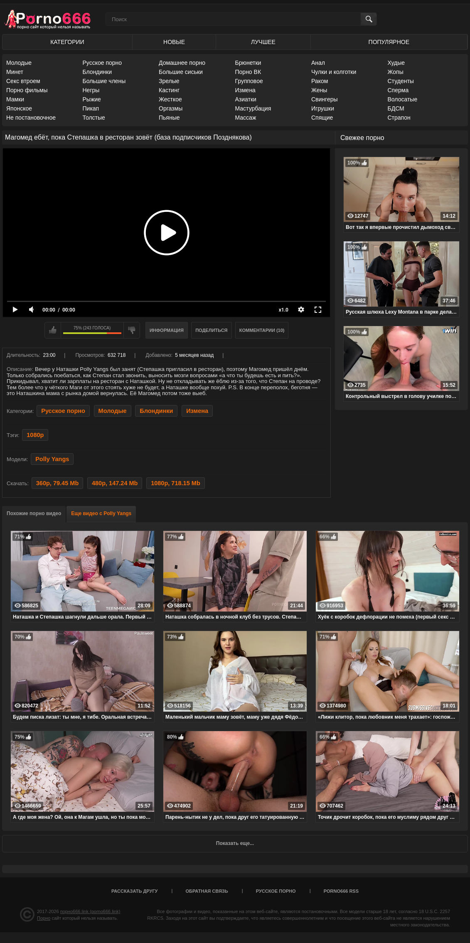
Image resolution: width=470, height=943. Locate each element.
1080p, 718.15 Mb (175, 483)
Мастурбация (253, 108)
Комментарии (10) (262, 330)
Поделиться (211, 330)
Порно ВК (248, 72)
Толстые (94, 117)
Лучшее (263, 42)
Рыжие (92, 99)
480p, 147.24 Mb (115, 483)
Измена (245, 90)
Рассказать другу (134, 891)
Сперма (398, 90)
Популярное (389, 42)
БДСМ (396, 108)
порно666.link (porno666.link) (90, 911)
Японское (19, 108)
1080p (35, 435)
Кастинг (169, 90)
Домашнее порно (182, 62)
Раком (319, 81)
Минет (14, 72)
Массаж (245, 117)
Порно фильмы (27, 90)
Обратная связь (207, 891)
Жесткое (170, 99)
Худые (396, 62)
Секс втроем (23, 81)
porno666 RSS (341, 891)
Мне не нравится (131, 330)
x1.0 (283, 310)
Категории (67, 42)
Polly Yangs (52, 459)
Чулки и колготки (333, 72)
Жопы (396, 72)
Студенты (401, 81)
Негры (91, 90)
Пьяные (169, 117)
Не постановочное (31, 117)
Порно (43, 918)
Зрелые (169, 81)
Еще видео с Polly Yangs (101, 513)
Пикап (91, 108)
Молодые (19, 62)
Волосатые (403, 99)
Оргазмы (170, 108)
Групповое (249, 81)
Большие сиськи (181, 72)
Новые (174, 42)
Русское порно (102, 62)
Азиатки (245, 99)
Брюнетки (248, 62)
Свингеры (324, 99)
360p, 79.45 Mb (57, 483)
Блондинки (97, 72)
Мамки (15, 99)
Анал (318, 62)
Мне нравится (52, 330)
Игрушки (322, 108)
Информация (167, 330)
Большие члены (104, 81)
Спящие (322, 117)
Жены (319, 90)
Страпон (399, 117)
